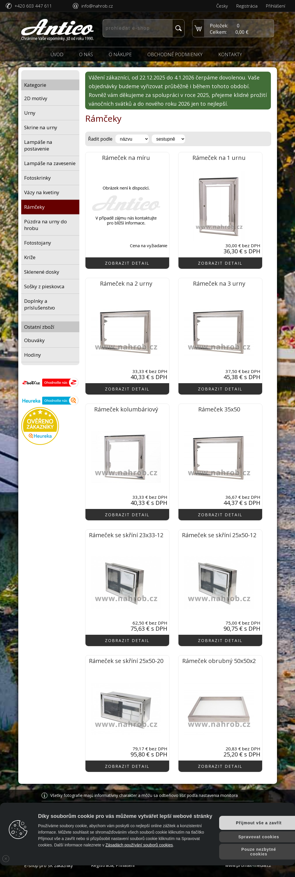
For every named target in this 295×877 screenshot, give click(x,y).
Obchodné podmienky (175, 54)
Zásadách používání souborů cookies (139, 845)
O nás (86, 54)
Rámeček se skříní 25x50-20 (126, 661)
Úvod (57, 54)
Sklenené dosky (41, 271)
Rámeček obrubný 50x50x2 (219, 661)
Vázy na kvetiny (41, 192)
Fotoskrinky (37, 177)
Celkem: (218, 32)
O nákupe (120, 54)
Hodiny (32, 354)
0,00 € (241, 32)
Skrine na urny (40, 127)
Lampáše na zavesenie (50, 163)
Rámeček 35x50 (219, 409)
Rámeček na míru (126, 158)
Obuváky (34, 340)
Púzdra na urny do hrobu (45, 224)
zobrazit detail (127, 263)
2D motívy (35, 98)
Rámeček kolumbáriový (126, 409)
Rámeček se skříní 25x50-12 (219, 535)
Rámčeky (34, 207)
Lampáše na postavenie (38, 145)
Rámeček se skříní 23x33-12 (126, 535)
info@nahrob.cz (97, 6)
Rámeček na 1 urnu (219, 158)
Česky (222, 6)
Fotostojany (37, 242)
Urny (29, 112)
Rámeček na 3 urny (219, 283)
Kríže (29, 257)
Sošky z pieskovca (44, 286)
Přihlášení (275, 6)
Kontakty (230, 54)
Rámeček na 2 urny (126, 283)
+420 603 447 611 (33, 6)
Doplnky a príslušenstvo (39, 304)
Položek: (219, 25)
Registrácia (247, 6)
